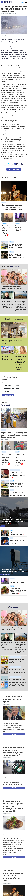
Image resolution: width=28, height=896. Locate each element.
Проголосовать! (8, 395)
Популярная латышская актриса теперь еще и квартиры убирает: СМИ (11, 207)
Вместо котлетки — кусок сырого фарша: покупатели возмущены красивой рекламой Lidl (14, 806)
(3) (9, 464)
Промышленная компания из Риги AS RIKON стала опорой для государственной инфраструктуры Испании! (20, 306)
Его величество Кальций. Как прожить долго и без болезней (12, 287)
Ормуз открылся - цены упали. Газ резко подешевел (17, 542)
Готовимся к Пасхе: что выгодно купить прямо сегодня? (16, 661)
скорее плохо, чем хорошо (11, 388)
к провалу (6, 391)
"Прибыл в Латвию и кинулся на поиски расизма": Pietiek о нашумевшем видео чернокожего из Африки (13, 520)
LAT (22, 2)
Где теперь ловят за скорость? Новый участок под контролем (12, 571)
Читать (14, 734)
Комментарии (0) (13, 169)
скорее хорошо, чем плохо (11, 385)
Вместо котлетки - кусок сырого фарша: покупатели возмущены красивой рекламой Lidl (18, 591)
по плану (6, 382)
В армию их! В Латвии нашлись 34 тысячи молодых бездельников (16, 255)
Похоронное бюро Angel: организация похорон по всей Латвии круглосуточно (18, 671)
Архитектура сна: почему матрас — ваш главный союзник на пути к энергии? (12, 341)
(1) (22, 464)
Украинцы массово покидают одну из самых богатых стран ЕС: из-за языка (14, 435)
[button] (26, 2)
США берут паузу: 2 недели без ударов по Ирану (18, 533)
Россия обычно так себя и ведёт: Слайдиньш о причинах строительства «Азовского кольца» (7, 230)
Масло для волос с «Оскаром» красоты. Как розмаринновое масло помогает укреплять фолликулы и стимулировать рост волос (20, 362)
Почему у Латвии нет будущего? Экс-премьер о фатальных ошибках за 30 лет (18, 475)
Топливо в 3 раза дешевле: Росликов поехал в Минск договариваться (7, 304)
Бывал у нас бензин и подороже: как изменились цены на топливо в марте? (13, 751)
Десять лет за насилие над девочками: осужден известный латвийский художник (6, 459)
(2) (8, 235)
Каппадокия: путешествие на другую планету (6, 357)
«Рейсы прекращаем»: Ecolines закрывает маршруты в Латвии (16, 245)
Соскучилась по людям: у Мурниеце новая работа (20, 228)
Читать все (23, 404)
